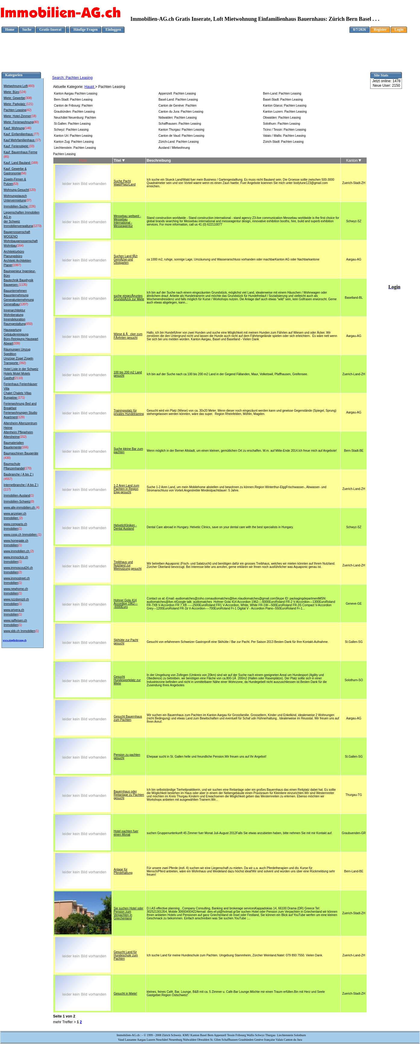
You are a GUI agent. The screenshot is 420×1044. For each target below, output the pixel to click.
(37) (28, 200)
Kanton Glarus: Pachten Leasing (284, 105)
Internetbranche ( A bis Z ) (21, 485)
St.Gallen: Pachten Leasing (72, 123)
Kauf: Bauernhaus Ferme (20, 152)
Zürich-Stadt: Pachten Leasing (283, 141)
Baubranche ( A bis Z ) (18, 474)
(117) (7, 489)
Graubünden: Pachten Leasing (74, 111)
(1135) (22, 284)
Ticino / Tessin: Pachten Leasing (284, 129)
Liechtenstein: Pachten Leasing (75, 147)
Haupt (89, 87)
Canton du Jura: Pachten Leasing (181, 111)
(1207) (23, 304)
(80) (36, 122)
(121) (29, 104)
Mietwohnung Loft (15, 86)
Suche (27, 29)
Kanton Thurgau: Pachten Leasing (181, 129)
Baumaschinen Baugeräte (21, 453)
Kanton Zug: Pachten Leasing (74, 141)
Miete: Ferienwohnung (18, 122)
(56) (23, 173)
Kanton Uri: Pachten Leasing (73, 135)
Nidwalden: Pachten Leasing (178, 117)
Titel (119, 160)
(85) (6, 156)
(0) (32, 501)
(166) (24, 447)
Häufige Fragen (86, 29)
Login (398, 29)
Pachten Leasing (15, 110)
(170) (27, 468)
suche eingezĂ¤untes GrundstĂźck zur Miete (129, 297)
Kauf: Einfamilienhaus (19, 134)
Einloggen (113, 29)
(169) (34, 162)
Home (9, 29)
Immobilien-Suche (16, 206)
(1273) (37, 226)
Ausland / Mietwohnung (174, 147)
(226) (32, 206)
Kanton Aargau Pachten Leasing (75, 93)
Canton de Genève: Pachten (178, 105)
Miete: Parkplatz (15, 104)
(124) (22, 92)
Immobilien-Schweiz (17, 501)
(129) (20, 417)
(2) (21, 518)
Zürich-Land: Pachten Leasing (179, 141)
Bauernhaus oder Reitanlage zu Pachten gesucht (129, 795)
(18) (33, 116)
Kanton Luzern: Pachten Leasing (285, 111)
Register (380, 29)
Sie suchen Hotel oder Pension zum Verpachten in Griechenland (128, 913)
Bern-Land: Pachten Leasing (282, 93)
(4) (37, 507)
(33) (31, 146)
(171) (21, 397)
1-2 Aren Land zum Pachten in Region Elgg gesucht (126, 489)
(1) (32, 495)
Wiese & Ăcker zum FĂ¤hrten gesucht (128, 335)
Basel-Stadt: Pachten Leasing (283, 99)
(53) (15, 183)
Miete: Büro (11, 92)
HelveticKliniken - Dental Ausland (125, 527)
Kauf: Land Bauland (17, 162)
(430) (7, 458)
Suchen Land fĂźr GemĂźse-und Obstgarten (126, 259)
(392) (22, 363)
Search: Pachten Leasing (72, 78)
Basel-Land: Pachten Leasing (178, 99)
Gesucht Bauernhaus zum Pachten (128, 718)
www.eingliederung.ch (15, 640)
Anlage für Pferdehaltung (123, 871)
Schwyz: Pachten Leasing (71, 129)
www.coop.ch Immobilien (21, 534)
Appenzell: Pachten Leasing (177, 93)
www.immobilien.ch (17, 551)
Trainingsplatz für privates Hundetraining (129, 412)
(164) (20, 245)
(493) (30, 86)
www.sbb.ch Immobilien (19, 631)
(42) (29, 110)
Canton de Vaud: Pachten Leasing (181, 135)
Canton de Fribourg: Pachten (73, 105)
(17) (38, 140)
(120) (32, 190)
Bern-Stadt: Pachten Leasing (73, 99)
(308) (28, 98)
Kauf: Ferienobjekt (16, 146)
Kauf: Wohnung (14, 128)
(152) (23, 436)
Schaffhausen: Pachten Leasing (180, 123)
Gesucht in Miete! (125, 993)
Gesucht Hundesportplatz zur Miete (127, 680)
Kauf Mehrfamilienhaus (19, 140)
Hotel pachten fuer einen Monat (126, 833)
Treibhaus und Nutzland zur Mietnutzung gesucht (127, 565)
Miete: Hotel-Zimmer (17, 116)
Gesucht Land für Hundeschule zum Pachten (126, 955)
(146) (27, 128)
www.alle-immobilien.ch (20, 507)
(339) (16, 343)
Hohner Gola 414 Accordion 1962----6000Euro (125, 604)
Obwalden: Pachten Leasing (282, 117)
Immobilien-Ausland (17, 495)
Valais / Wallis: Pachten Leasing (284, 135)
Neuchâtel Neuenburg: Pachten (75, 117)
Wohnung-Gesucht (16, 190)
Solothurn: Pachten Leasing (281, 123)
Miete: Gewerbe (14, 98)
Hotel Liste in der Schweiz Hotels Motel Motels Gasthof (21, 373)
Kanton (353, 160)
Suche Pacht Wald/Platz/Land (124, 182)
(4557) (8, 479)
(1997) (16, 265)
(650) (29, 324)
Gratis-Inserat (50, 29)
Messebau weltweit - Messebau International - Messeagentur (127, 221)
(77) (36, 134)
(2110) (18, 378)
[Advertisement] (210, 46)
